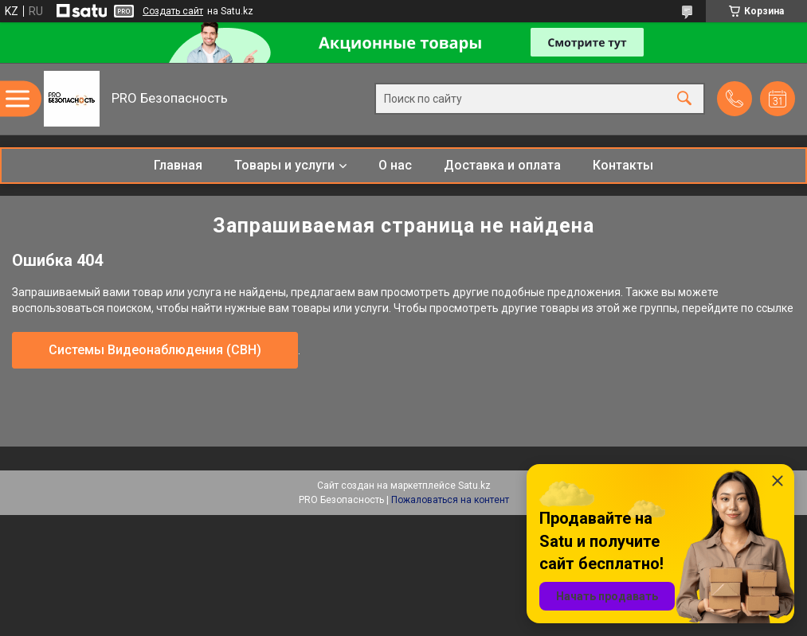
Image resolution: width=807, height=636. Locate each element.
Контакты (623, 165)
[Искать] (684, 99)
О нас (395, 165)
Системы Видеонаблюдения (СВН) (155, 349)
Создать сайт (173, 11)
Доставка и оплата (502, 165)
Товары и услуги (284, 165)
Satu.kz (474, 485)
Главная (178, 165)
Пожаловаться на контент (450, 499)
